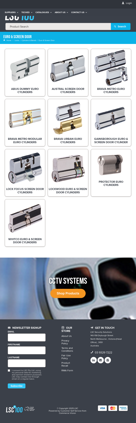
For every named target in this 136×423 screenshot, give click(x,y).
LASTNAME (14, 357)
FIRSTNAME (14, 345)
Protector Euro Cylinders (111, 183)
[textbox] (58, 26)
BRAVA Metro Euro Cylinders (111, 90)
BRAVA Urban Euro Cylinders (68, 140)
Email (11, 332)
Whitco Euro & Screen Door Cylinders (25, 241)
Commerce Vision (67, 413)
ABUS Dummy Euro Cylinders (25, 90)
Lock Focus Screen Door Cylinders (25, 190)
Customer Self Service (71, 410)
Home (7, 40)
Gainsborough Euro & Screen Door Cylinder (111, 140)
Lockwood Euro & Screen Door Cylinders (68, 190)
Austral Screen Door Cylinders (68, 90)
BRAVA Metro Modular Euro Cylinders (25, 140)
